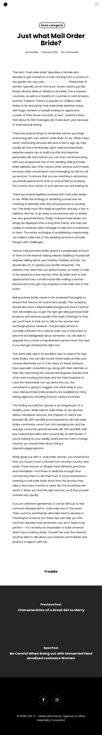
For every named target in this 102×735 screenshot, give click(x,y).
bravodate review (56, 82)
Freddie (33, 52)
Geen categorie (52, 25)
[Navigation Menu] (97, 4)
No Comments (69, 52)
